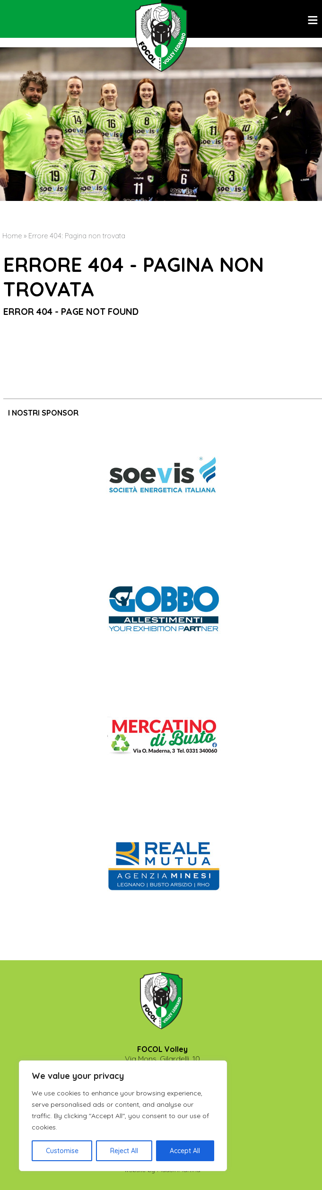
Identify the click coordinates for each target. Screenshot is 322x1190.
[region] (123, 1115)
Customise (62, 1151)
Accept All (185, 1151)
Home (12, 236)
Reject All (124, 1151)
